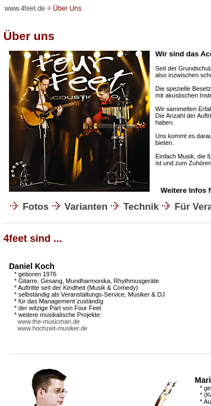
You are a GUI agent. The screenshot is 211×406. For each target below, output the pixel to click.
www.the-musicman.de (48, 321)
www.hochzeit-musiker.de (52, 328)
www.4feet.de (25, 8)
